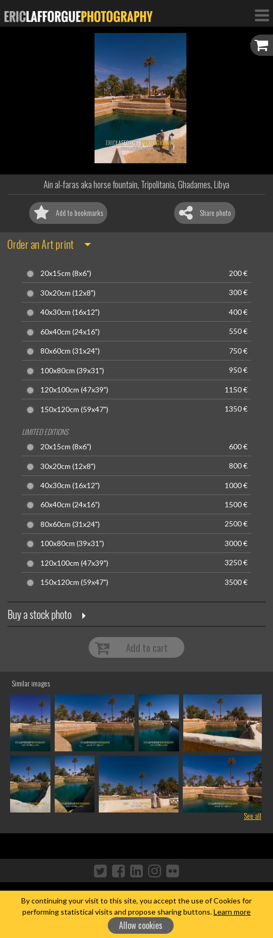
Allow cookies (141, 925)
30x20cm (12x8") (68, 293)
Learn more (232, 911)
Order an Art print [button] (40, 244)
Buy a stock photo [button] (39, 614)
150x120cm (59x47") (74, 409)
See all (252, 815)
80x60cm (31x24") (70, 351)
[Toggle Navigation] (262, 15)
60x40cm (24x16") (70, 332)
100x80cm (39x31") (72, 370)
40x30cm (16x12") (70, 312)
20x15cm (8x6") (65, 273)
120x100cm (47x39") (74, 390)
